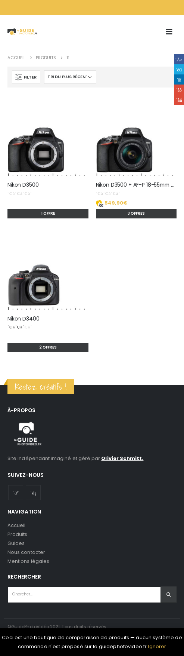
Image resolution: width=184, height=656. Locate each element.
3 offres (136, 213)
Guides (16, 543)
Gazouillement (179, 69)
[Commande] (70, 77)
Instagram (33, 492)
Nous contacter (26, 552)
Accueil (16, 525)
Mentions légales (28, 561)
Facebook (179, 59)
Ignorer (157, 646)
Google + (179, 90)
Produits (17, 534)
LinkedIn (179, 79)
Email (179, 100)
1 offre (48, 213)
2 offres (48, 347)
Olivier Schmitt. (122, 458)
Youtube (15, 492)
